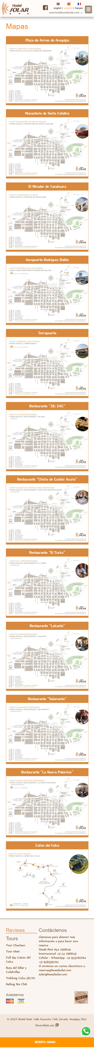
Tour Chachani (15, 946)
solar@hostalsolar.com (53, 975)
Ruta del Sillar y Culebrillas (16, 970)
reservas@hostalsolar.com (55, 970)
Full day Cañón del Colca (18, 960)
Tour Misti (13, 952)
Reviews (15, 931)
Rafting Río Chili (16, 984)
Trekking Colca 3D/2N (20, 978)
